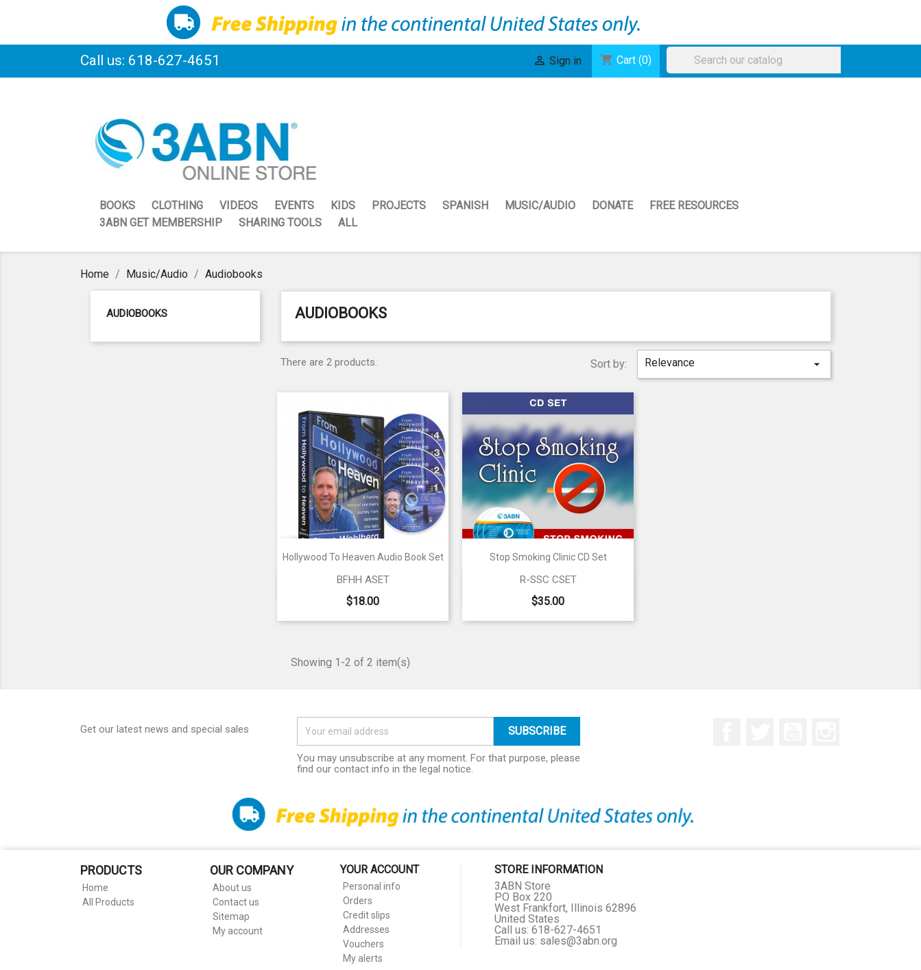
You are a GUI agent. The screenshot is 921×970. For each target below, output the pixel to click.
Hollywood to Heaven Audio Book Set (363, 557)
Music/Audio (540, 205)
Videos (238, 205)
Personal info (371, 886)
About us (232, 887)
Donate (612, 205)
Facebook (727, 732)
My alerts (363, 958)
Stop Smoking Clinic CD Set (548, 557)
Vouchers (363, 943)
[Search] (757, 60)
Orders (357, 900)
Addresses (366, 929)
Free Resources (694, 205)
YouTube (792, 732)
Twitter (760, 732)
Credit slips (366, 915)
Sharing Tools (280, 222)
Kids (343, 205)
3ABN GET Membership (160, 222)
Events (294, 205)
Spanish (465, 205)
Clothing (177, 205)
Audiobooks (136, 313)
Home (95, 887)
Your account (379, 869)
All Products (108, 902)
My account (238, 930)
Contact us (236, 902)
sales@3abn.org (578, 940)
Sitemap (231, 916)
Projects (399, 205)
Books (117, 205)
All (347, 222)
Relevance (734, 363)
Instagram (825, 732)
